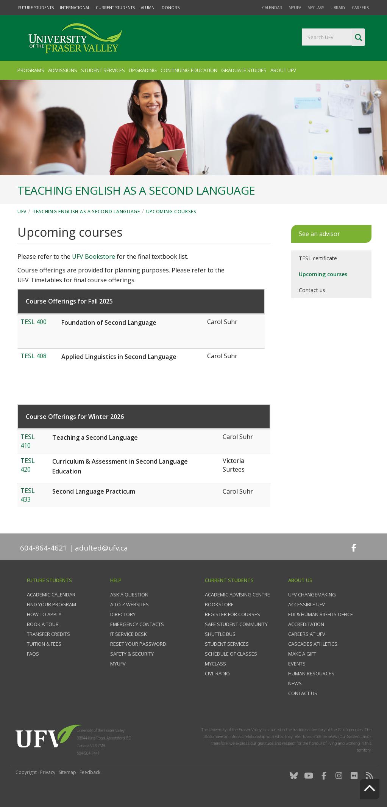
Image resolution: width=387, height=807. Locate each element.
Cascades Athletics (312, 643)
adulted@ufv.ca (101, 548)
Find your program (51, 604)
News (295, 683)
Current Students (115, 7)
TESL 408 (33, 356)
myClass (315, 7)
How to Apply (44, 614)
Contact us (312, 290)
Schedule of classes (231, 653)
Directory (123, 614)
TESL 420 (27, 465)
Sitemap (67, 772)
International (75, 7)
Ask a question (129, 594)
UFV (22, 211)
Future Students (36, 7)
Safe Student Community (236, 624)
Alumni (148, 7)
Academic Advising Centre (237, 594)
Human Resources (311, 673)
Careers (360, 7)
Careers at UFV (306, 634)
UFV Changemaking (312, 594)
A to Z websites (129, 604)
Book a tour (43, 624)
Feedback (90, 772)
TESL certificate (318, 258)
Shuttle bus (220, 634)
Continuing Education (189, 70)
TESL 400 (33, 322)
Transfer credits (48, 634)
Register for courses (232, 614)
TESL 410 (27, 441)
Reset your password (138, 643)
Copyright (26, 772)
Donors (170, 7)
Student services (227, 643)
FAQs (33, 653)
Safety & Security (132, 653)
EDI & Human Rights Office (320, 614)
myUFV (295, 7)
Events (297, 663)
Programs (30, 70)
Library (338, 7)
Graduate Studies (244, 70)
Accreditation (306, 624)
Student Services (103, 70)
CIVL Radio (217, 673)
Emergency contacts (137, 624)
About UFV (283, 70)
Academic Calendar (51, 594)
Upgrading (143, 70)
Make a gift (302, 653)
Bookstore (219, 604)
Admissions (62, 70)
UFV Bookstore (93, 256)
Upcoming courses (171, 211)
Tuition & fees (44, 643)
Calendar (272, 7)
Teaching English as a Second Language (86, 211)
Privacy (47, 772)
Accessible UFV (306, 604)
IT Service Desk (128, 634)
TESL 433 (27, 494)
